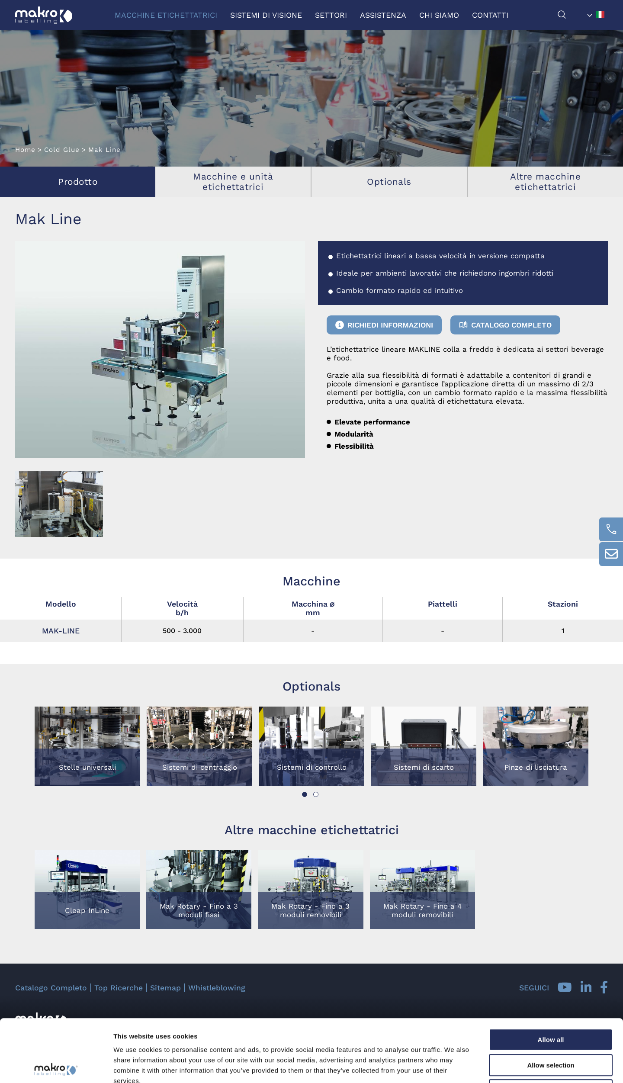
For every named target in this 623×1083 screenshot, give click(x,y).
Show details (454, 1066)
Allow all (551, 977)
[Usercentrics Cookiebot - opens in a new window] (56, 1066)
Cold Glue (62, 150)
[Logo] (43, 15)
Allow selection (550, 1002)
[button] (304, 794)
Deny (551, 1028)
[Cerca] (570, 17)
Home (25, 150)
